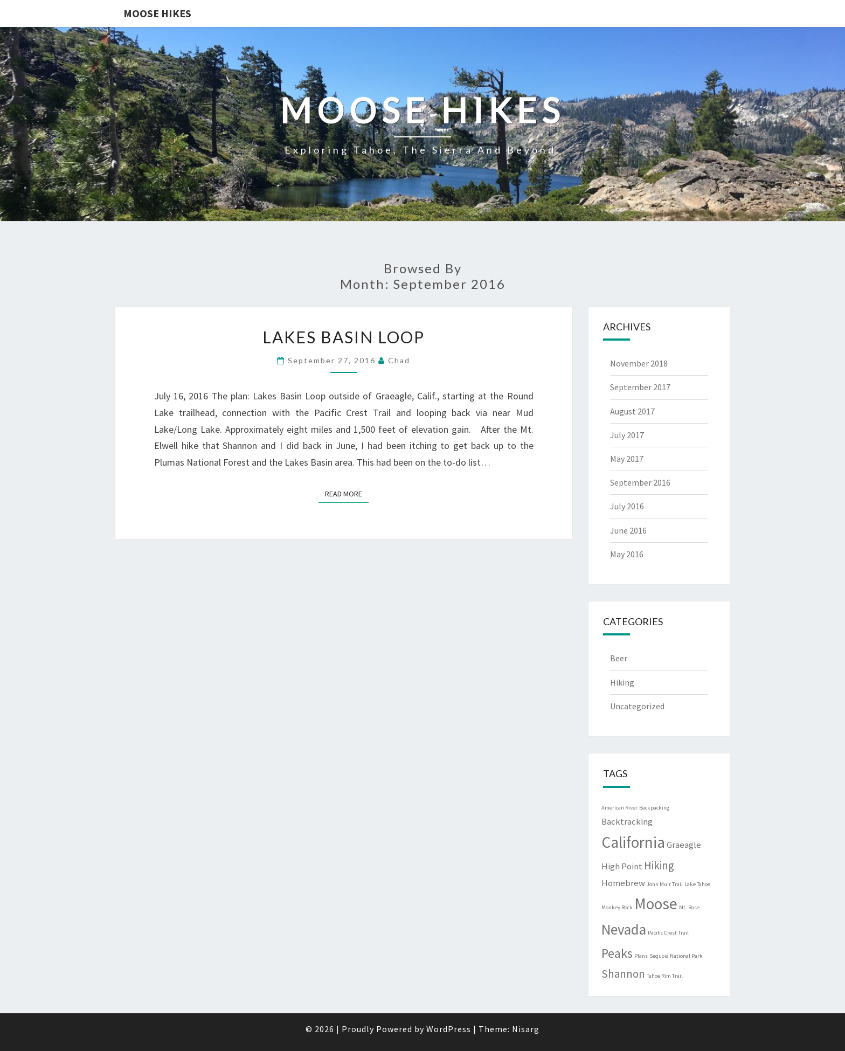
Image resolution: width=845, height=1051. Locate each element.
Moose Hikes (157, 13)
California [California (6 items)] (633, 842)
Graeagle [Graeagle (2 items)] (684, 845)
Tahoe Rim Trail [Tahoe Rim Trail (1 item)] (665, 975)
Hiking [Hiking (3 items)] (659, 865)
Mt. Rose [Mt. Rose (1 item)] (689, 907)
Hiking (622, 682)
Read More (347, 493)
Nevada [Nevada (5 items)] (623, 929)
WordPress (448, 1029)
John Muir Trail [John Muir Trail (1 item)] (665, 884)
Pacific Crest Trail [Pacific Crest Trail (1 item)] (668, 932)
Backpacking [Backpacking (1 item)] (654, 807)
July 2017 (627, 435)
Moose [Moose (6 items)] (655, 904)
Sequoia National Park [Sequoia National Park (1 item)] (676, 955)
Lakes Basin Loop (343, 337)
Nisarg (525, 1029)
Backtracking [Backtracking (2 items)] (627, 821)
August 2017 (632, 411)
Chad (399, 360)
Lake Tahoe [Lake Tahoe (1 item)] (697, 884)
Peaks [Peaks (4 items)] (617, 953)
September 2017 (640, 387)
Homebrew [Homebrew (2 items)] (623, 883)
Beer (618, 658)
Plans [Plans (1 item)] (641, 955)
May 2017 (626, 458)
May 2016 (626, 554)
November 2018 (639, 363)
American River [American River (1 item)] (619, 807)
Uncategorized (637, 706)
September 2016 (640, 482)
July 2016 (627, 506)
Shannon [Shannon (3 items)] (623, 973)
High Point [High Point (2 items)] (621, 866)
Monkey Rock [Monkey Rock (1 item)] (617, 907)
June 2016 (628, 530)
